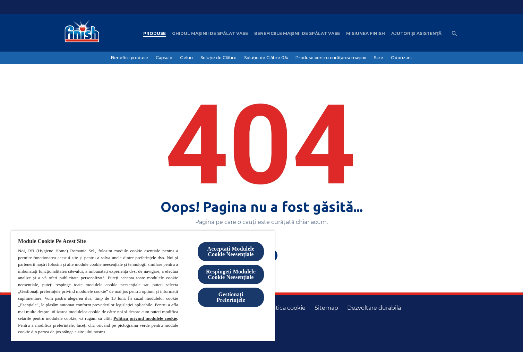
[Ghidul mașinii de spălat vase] (210, 33)
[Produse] (154, 33)
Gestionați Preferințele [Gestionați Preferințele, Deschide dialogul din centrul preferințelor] (230, 297)
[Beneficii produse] (129, 57)
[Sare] (379, 57)
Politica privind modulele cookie (145, 318)
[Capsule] (164, 57)
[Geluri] (186, 57)
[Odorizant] (402, 57)
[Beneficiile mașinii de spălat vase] (297, 33)
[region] (143, 286)
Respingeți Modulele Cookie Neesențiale (231, 274)
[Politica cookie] (285, 308)
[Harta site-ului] (326, 308)
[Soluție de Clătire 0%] (266, 57)
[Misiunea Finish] (365, 33)
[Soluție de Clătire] (218, 57)
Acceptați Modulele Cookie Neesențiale (231, 251)
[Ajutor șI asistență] (416, 33)
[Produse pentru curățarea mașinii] (331, 57)
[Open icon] (454, 33)
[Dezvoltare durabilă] (374, 308)
